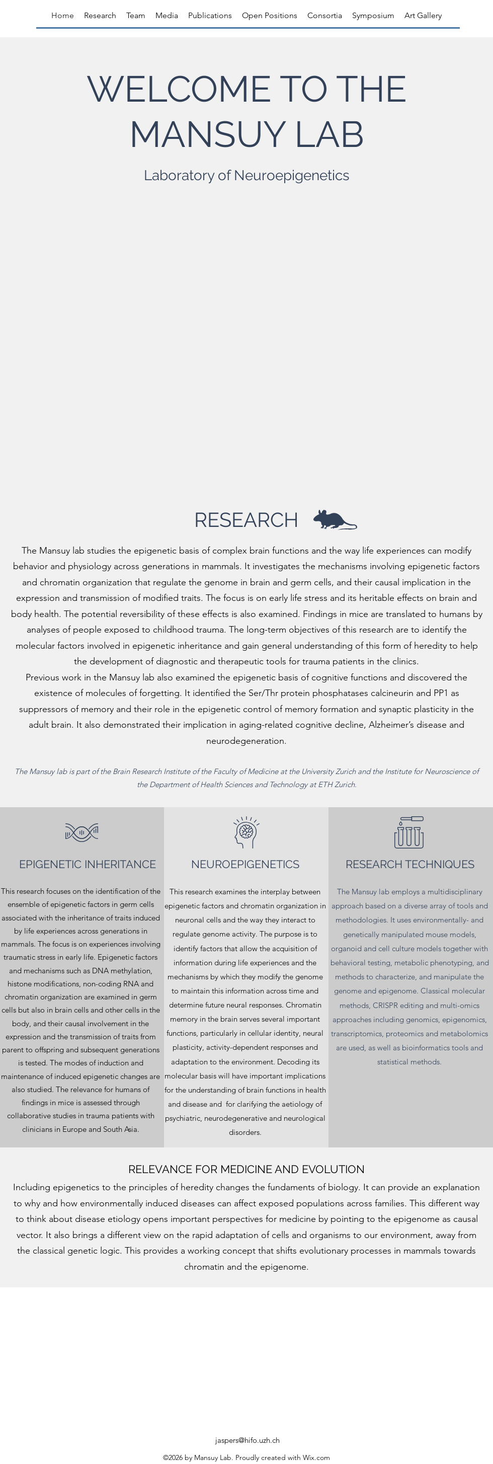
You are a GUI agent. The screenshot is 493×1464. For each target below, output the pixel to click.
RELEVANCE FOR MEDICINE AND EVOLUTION (246, 1169)
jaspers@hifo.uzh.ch (247, 1440)
